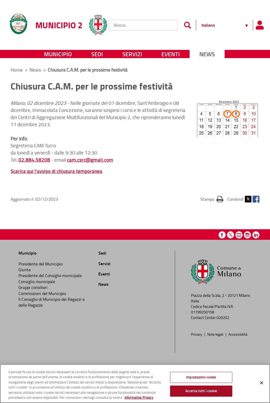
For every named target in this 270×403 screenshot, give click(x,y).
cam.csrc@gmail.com (90, 159)
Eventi (170, 54)
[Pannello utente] (259, 25)
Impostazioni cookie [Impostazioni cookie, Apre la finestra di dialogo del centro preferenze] (201, 377)
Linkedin (255, 234)
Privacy (197, 334)
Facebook (256, 199)
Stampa (211, 199)
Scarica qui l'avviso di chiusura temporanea (56, 171)
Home (17, 70)
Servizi (132, 54)
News (207, 54)
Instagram (247, 234)
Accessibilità (237, 334)
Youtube (239, 234)
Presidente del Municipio (40, 264)
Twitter (248, 199)
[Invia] (187, 25)
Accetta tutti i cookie (201, 390)
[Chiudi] (261, 383)
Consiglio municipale (36, 281)
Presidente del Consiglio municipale (50, 275)
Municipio (58, 54)
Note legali (215, 334)
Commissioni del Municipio (42, 293)
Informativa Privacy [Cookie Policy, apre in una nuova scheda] (138, 397)
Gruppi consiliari (32, 287)
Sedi (97, 54)
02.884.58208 (34, 159)
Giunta (24, 270)
